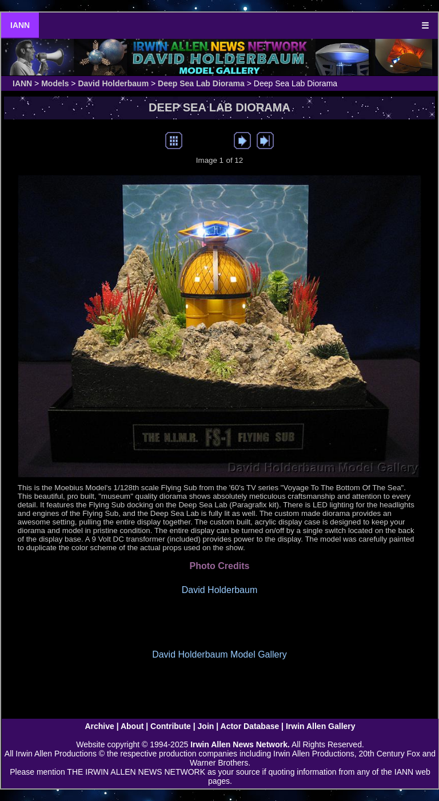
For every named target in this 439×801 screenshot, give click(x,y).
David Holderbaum (113, 83)
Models (55, 83)
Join (206, 726)
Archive (99, 726)
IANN (20, 25)
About (132, 726)
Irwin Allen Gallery (321, 726)
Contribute (170, 726)
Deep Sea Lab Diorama (201, 83)
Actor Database (250, 726)
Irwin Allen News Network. (240, 744)
